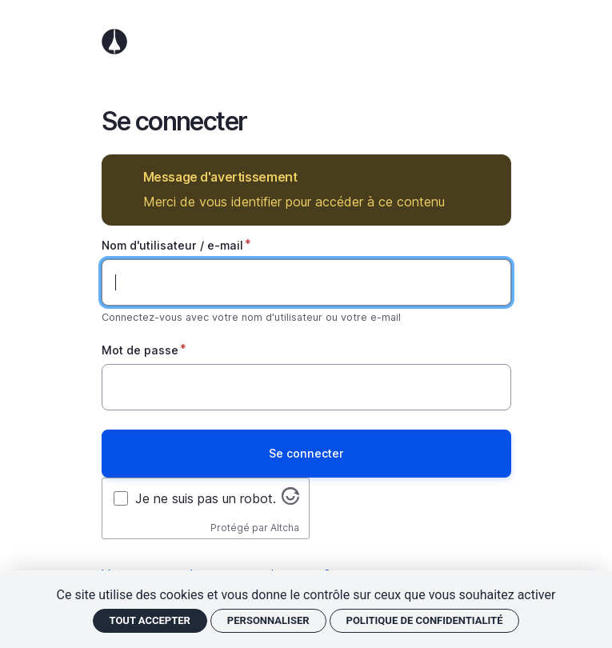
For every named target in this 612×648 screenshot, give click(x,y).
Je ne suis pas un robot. (205, 498)
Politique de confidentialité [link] (424, 620)
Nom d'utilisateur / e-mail (172, 245)
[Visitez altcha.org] (290, 500)
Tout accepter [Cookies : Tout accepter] (150, 620)
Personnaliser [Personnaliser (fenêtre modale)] (268, 620)
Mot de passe (140, 350)
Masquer (487, 177)
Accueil (306, 41)
